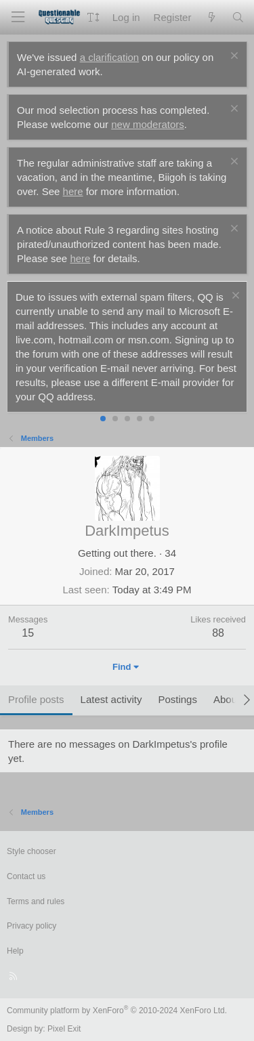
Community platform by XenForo (117, 1010)
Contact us (26, 876)
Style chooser (31, 851)
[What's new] (211, 17)
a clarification (110, 57)
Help (15, 951)
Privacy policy (31, 926)
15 (28, 633)
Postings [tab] (177, 699)
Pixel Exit (64, 1029)
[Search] (238, 17)
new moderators (147, 124)
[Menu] (18, 17)
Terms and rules (35, 901)
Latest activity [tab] (111, 699)
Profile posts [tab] (36, 699)
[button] (93, 17)
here (73, 191)
